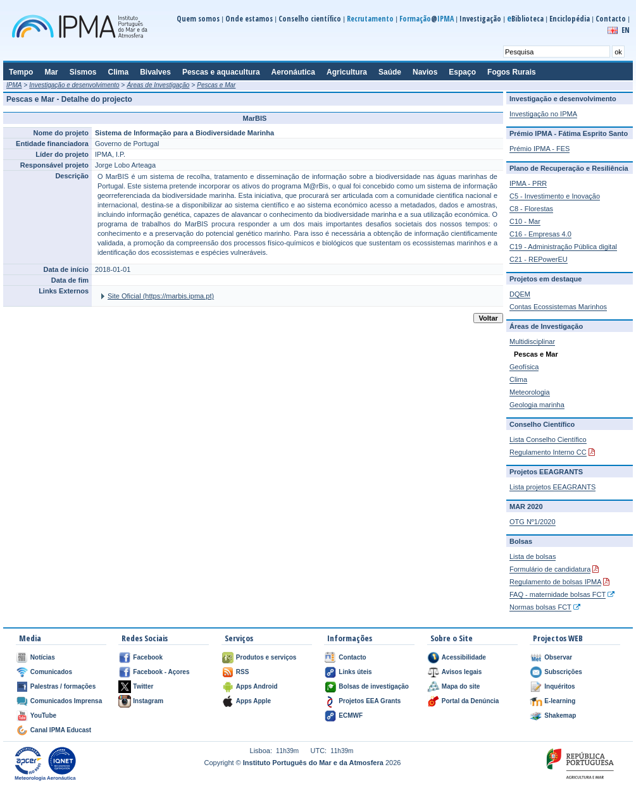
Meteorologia (529, 392)
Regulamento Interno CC (548, 452)
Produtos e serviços (266, 657)
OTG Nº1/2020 (532, 521)
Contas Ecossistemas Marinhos (558, 306)
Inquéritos (559, 686)
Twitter (143, 686)
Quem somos (198, 18)
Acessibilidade (464, 657)
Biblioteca (525, 18)
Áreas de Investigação (158, 85)
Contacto (610, 18)
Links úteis (355, 671)
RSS (242, 671)
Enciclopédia (569, 18)
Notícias (42, 657)
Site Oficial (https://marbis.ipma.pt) (161, 296)
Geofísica (524, 367)
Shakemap (560, 715)
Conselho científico (309, 18)
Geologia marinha (536, 404)
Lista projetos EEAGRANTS (552, 487)
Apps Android (257, 686)
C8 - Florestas (531, 208)
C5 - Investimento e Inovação (554, 196)
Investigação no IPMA (543, 114)
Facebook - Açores (161, 671)
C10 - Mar (524, 221)
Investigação (480, 18)
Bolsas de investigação (374, 686)
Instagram (148, 700)
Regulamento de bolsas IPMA (555, 582)
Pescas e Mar (216, 85)
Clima (518, 379)
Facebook (148, 657)
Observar (558, 657)
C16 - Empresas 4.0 (540, 234)
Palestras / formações (63, 686)
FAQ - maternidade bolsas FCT (557, 594)
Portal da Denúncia (470, 700)
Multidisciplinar (532, 341)
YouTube (43, 715)
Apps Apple (253, 700)
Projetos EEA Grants (370, 700)
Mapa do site (461, 686)
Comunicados (51, 671)
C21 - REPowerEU (538, 259)
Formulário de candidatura (549, 569)
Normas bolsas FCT (540, 607)
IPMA (14, 85)
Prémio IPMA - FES (539, 148)
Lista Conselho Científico (548, 439)
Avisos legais (462, 671)
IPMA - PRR (528, 183)
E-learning (559, 700)
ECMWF (351, 715)
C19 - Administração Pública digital (563, 246)
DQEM (519, 294)
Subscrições (563, 671)
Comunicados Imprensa (66, 700)
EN (625, 30)
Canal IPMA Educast (60, 730)
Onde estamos (249, 18)
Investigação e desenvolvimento (74, 85)
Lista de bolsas (532, 556)
